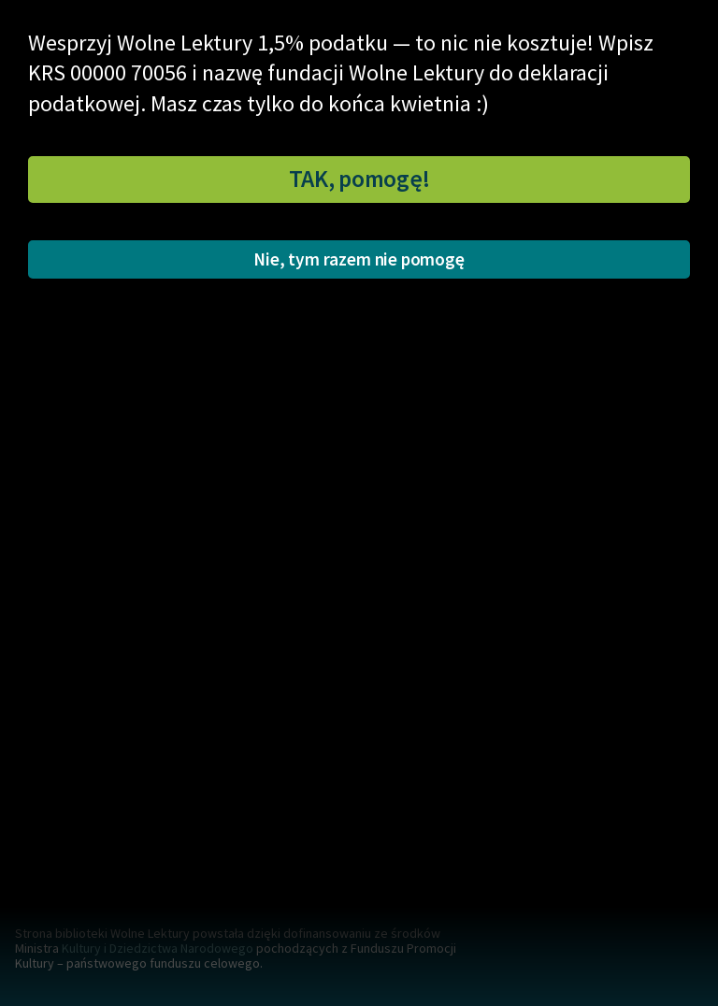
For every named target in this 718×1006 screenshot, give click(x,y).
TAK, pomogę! (359, 179)
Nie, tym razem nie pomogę (358, 259)
